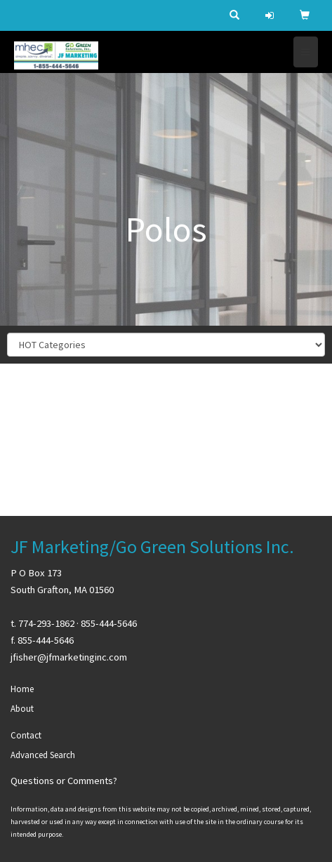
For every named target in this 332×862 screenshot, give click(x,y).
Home (22, 689)
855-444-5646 (109, 623)
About (22, 709)
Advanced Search (43, 755)
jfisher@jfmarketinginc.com (69, 657)
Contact (26, 735)
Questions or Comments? (64, 780)
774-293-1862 (46, 623)
